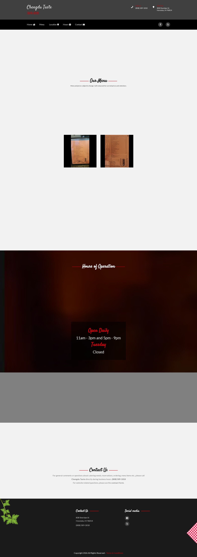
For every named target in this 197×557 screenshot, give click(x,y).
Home (31, 24)
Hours (67, 24)
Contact (80, 24)
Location (54, 24)
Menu (41, 24)
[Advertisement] (98, 53)
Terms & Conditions (114, 553)
